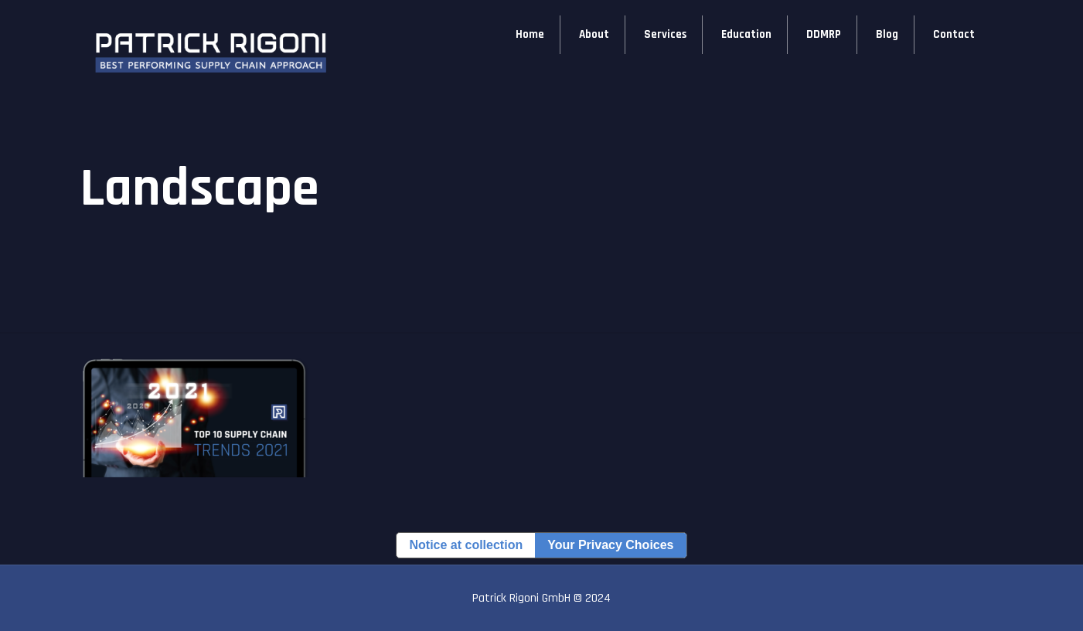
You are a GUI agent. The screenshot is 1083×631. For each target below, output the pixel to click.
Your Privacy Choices (610, 544)
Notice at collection (466, 544)
